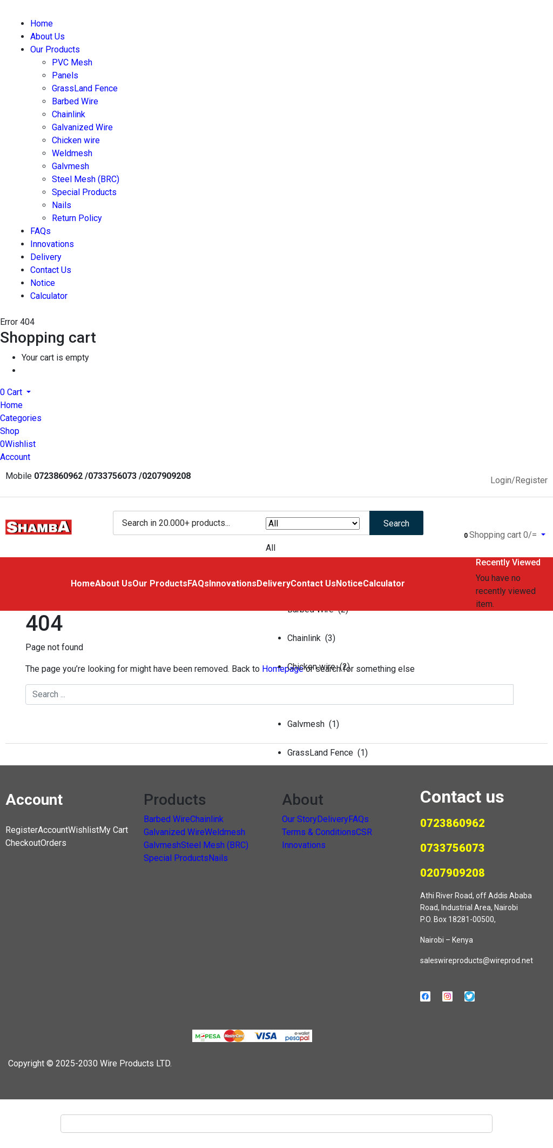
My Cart (113, 830)
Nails (61, 205)
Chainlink (68, 114)
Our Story (299, 819)
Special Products (84, 192)
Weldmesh (72, 153)
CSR (364, 832)
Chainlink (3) (311, 638)
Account (53, 830)
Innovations (52, 244)
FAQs (40, 231)
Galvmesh (70, 166)
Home (41, 23)
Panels (65, 75)
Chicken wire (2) (318, 667)
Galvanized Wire (82, 127)
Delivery (46, 257)
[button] (15, 392)
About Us (47, 36)
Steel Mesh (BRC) (85, 179)
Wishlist (83, 830)
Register (21, 830)
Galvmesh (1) (313, 724)
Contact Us (50, 270)
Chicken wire (76, 140)
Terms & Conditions (319, 832)
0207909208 (452, 872)
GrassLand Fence (85, 88)
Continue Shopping (57, 370)
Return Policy (77, 218)
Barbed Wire (75, 101)
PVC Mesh (72, 62)
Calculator (49, 296)
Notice (42, 283)
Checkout (23, 843)
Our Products (55, 49)
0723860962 (452, 823)
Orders (53, 843)
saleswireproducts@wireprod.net (476, 960)
